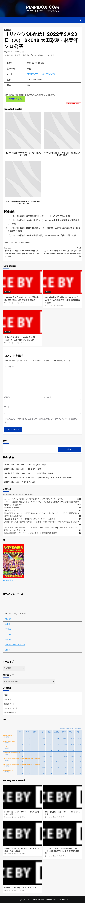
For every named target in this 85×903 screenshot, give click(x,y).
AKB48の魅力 (8, 580)
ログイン (7, 699)
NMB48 (8, 629)
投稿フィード (9, 703)
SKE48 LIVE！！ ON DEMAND (41, 74)
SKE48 (7, 624)
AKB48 (8, 618)
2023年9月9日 (19, 52)
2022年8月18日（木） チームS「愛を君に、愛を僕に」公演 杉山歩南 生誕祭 (21, 298)
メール (47, 397)
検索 (5, 440)
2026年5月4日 (58, 817)
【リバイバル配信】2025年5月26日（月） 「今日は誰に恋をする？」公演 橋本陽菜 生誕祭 (38, 477)
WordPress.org (11, 712)
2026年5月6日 (17, 817)
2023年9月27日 (18, 343)
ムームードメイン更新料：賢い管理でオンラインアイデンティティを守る (33, 499)
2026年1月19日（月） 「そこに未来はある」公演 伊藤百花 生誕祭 (30, 533)
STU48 (7, 649)
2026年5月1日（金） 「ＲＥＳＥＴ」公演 (19, 482)
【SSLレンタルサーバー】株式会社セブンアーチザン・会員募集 (29, 518)
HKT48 (8, 634)
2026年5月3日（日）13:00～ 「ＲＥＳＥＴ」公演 (22, 469)
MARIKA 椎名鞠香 (11, 507)
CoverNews (51, 899)
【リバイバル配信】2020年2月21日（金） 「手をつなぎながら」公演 (39, 216)
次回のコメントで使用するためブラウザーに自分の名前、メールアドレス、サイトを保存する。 (41, 420)
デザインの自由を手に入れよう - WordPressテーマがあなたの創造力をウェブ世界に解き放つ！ (43, 501)
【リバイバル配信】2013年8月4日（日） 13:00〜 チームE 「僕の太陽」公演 (42, 235)
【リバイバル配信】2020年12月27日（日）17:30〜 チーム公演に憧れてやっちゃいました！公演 (23, 251)
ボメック (7, 29)
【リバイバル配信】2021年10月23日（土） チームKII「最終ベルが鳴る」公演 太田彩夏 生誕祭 (61, 251)
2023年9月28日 (18, 303)
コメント (9, 366)
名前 (7, 397)
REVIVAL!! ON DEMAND (15, 644)
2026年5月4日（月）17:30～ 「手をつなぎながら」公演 (25, 464)
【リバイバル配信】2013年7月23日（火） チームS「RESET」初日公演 (19, 338)
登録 (6, 695)
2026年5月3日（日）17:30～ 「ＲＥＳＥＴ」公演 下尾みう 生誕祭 (28, 473)
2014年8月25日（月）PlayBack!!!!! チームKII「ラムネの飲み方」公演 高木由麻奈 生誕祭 (62, 300)
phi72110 (9, 52)
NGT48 (8, 639)
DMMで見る (15, 98)
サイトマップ (9, 510)
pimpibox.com (42, 7)
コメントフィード (11, 708)
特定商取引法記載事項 (13, 504)
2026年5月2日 (58, 856)
